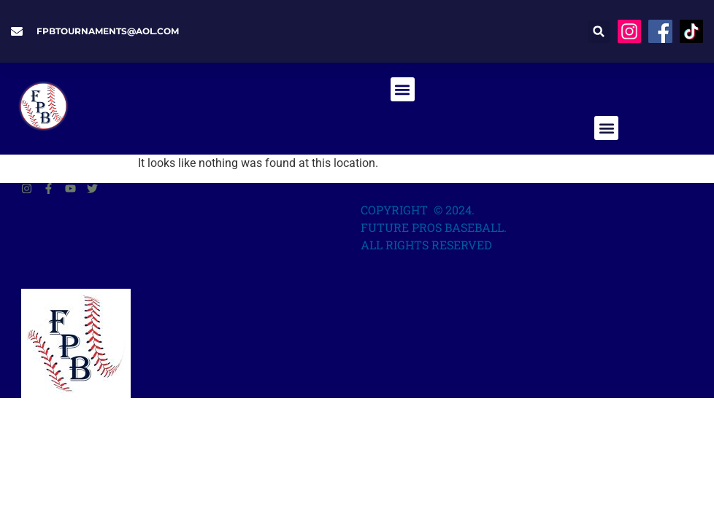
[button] (599, 31)
